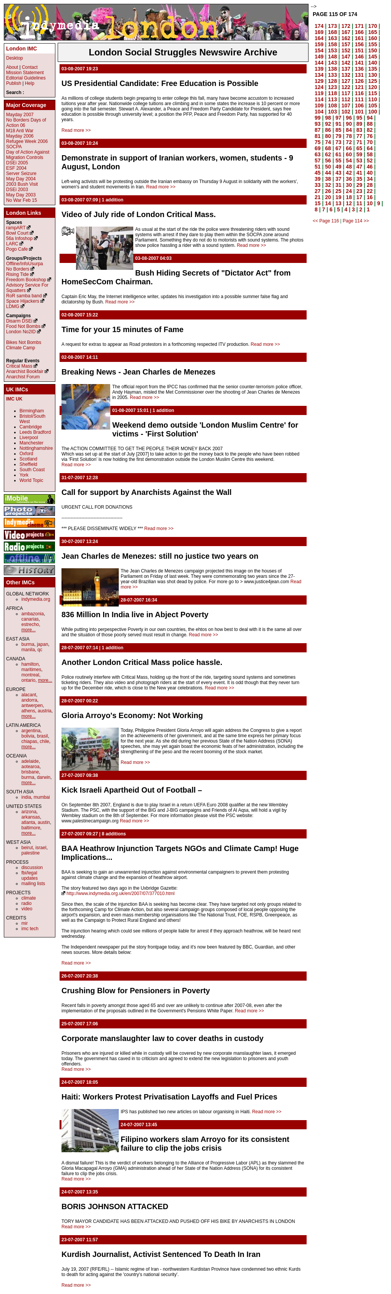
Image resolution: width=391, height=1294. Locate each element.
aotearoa (30, 766)
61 (339, 154)
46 (370, 167)
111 (359, 99)
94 (370, 118)
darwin (43, 777)
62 (328, 154)
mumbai (42, 797)
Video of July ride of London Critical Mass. (138, 214)
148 (332, 57)
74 (328, 142)
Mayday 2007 (20, 114)
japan (42, 644)
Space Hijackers (22, 301)
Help (29, 83)
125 (372, 81)
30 (349, 185)
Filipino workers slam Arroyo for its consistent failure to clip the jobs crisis (205, 1143)
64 (370, 148)
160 (372, 38)
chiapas (29, 741)
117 (345, 93)
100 (372, 112)
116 (359, 93)
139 (319, 69)
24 (349, 191)
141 (359, 63)
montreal (30, 675)
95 (359, 118)
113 (332, 99)
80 (328, 136)
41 (359, 173)
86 (328, 130)
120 (372, 87)
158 (332, 44)
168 (332, 32)
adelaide (30, 761)
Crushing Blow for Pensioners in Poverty (135, 990)
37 (339, 179)
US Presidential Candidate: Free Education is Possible (160, 83)
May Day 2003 (21, 195)
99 (318, 118)
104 (319, 112)
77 (359, 136)
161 (359, 38)
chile (44, 741)
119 (319, 93)
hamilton (30, 664)
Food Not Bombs (23, 326)
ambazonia (32, 613)
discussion (32, 867)
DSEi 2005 (17, 162)
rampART (16, 227)
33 (318, 185)
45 (318, 173)
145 (372, 57)
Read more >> (76, 130)
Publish (13, 83)
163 (332, 38)
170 (372, 26)
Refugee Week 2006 (27, 141)
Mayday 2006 (20, 136)
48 (349, 167)
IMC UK (14, 399)
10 (370, 203)
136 (359, 69)
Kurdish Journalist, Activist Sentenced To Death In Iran (160, 1254)
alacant (28, 694)
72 (349, 142)
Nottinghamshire (36, 448)
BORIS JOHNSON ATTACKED (114, 1206)
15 (318, 203)
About (12, 67)
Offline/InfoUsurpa (24, 263)
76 (370, 136)
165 (372, 32)
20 (328, 197)
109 (319, 105)
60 (349, 154)
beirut (27, 847)
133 (332, 75)
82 (370, 130)
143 (332, 63)
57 (318, 160)
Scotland (28, 459)
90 (349, 124)
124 (319, 87)
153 (332, 50)
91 (339, 124)
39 (318, 179)
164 (319, 38)
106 (359, 105)
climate (28, 898)
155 (372, 44)
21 (318, 197)
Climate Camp (20, 347)
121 (359, 87)
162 (345, 38)
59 (359, 154)
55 (339, 160)
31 (339, 185)
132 (345, 75)
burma (27, 644)
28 (370, 185)
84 (349, 130)
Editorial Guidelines (25, 78)
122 (345, 87)
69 (318, 148)
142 (345, 63)
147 (345, 57)
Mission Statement (25, 72)
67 (339, 148)
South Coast (32, 469)
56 (328, 160)
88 (370, 124)
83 (359, 130)
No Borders (17, 269)
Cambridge (30, 427)
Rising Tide (18, 274)
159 (319, 44)
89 (359, 124)
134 (319, 75)
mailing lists (33, 883)
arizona (28, 811)
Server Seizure (21, 173)
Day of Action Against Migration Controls (27, 154)
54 (349, 160)
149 (319, 57)
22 (370, 191)
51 (318, 167)
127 (345, 81)
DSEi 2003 (17, 189)
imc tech (30, 928)
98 (328, 118)
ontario (28, 680)
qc (39, 649)
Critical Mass (19, 366)
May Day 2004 (21, 179)
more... (28, 629)
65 (359, 148)
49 (339, 167)
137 (345, 69)
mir (24, 923)
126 (359, 81)
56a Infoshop (19, 238)
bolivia (27, 736)
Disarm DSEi (19, 321)
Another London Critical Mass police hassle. (141, 662)
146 (359, 57)
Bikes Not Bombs (23, 342)
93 (318, 124)
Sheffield (28, 464)
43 (339, 173)
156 (359, 44)
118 (332, 93)
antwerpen (32, 705)
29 (359, 185)
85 (339, 130)
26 (328, 191)
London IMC (21, 48)
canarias (30, 619)
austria (45, 710)
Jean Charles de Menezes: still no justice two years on (160, 556)
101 (359, 112)
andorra (29, 700)
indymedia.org (35, 599)
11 (359, 203)
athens (28, 710)
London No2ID (21, 331)
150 (372, 50)
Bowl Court (17, 233)
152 (345, 50)
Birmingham (31, 410)
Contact (29, 67)
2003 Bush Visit (22, 184)
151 (359, 50)
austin (44, 822)
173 (332, 26)
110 (372, 99)
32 (328, 185)
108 (332, 105)
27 (318, 191)
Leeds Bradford (35, 432)
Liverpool (28, 437)
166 (359, 32)
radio (26, 903)
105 (372, 105)
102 (345, 112)
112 (345, 99)
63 (318, 154)
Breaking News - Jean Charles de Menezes (138, 372)
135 (372, 69)
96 (349, 118)
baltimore (30, 827)
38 (328, 179)
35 (359, 179)
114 (319, 99)
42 (349, 173)
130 (372, 75)
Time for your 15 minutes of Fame (122, 329)
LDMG (12, 306)
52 (370, 160)
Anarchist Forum (23, 376)
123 (332, 87)
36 (349, 179)
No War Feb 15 (21, 200)
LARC (12, 243)
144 (319, 63)
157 (345, 44)
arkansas (30, 817)
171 (359, 26)
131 (359, 75)
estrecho (30, 624)
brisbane (30, 772)
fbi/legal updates (29, 875)
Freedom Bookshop (26, 279)
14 (328, 203)
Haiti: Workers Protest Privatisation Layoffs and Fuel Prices (169, 1097)
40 (370, 173)
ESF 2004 (16, 168)
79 (339, 136)
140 (372, 63)
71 (359, 142)
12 (349, 203)
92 (328, 124)
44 (328, 173)
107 (345, 105)
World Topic (31, 480)
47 (359, 167)
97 (339, 118)
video (26, 908)
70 (370, 142)
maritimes (31, 669)
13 (339, 203)
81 (318, 136)
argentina (30, 730)
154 (319, 50)
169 (319, 32)
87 (318, 130)
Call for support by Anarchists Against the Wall (146, 492)
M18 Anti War (20, 130)
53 (359, 160)
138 (332, 69)
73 (339, 142)
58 (370, 154)
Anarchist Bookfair (24, 371)
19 (339, 197)
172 (345, 26)
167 (345, 32)
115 (372, 93)
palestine (30, 853)
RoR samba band (24, 295)
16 (370, 197)
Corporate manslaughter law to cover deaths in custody (162, 1038)
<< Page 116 (326, 221)
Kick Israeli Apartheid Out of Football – (131, 790)
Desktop (14, 58)
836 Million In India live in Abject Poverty (134, 614)
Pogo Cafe (17, 249)
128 (332, 81)
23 (359, 191)
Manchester (31, 443)
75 (318, 142)
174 (319, 26)
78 (349, 136)
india (26, 797)
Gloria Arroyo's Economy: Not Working (132, 715)
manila (28, 649)
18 (349, 197)
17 (359, 197)
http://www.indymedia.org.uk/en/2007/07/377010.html (120, 893)
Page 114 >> (356, 221)
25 (339, 191)
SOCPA (14, 146)
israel (41, 847)
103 (332, 112)
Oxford (26, 453)
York (24, 475)
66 (349, 148)
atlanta (28, 822)
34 (370, 179)
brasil (42, 736)
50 (328, 167)
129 (319, 81)
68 (328, 148)
